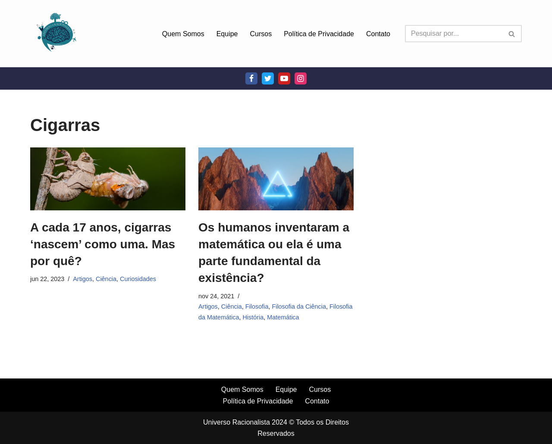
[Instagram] (301, 78)
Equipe (227, 34)
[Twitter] (268, 78)
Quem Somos (183, 34)
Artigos (82, 278)
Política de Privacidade (319, 34)
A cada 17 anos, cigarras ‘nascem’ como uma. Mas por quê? (102, 244)
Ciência (106, 278)
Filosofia (257, 306)
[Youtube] (284, 78)
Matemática (283, 317)
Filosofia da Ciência (299, 306)
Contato (378, 34)
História (252, 317)
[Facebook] (251, 78)
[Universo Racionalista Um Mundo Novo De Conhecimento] (56, 33)
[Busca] (453, 33)
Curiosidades (138, 278)
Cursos (261, 34)
